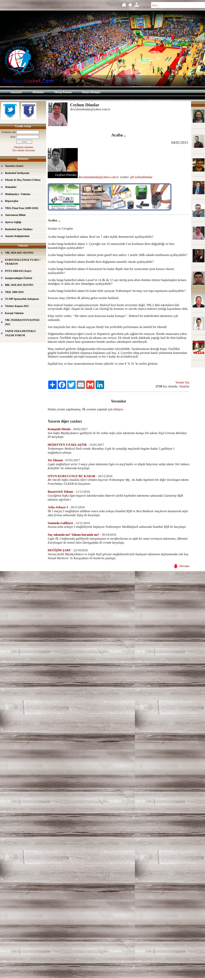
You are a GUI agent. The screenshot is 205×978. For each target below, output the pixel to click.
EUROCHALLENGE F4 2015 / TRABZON (22, 261)
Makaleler (11, 187)
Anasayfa (16, 92)
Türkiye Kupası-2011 (17, 306)
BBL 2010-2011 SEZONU (19, 284)
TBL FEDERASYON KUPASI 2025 (22, 322)
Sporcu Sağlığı (13, 222)
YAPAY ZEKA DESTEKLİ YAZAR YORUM (20, 333)
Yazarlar (184, 386)
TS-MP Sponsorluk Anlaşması (22, 298)
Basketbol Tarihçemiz (17, 173)
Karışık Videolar (14, 313)
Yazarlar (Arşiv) (14, 165)
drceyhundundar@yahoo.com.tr (99, 177)
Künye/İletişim (91, 92)
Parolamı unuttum (23, 147)
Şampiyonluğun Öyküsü (18, 278)
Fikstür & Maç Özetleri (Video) (22, 179)
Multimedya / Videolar (18, 194)
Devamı (181, 566)
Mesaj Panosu (63, 92)
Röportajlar (11, 201)
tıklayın (118, 409)
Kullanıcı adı (9, 132)
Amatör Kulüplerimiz (17, 236)
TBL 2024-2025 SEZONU (19, 252)
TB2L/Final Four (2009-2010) (21, 208)
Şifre (13, 136)
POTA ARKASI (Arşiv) (18, 270)
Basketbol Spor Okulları (18, 229)
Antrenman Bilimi (15, 214)
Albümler (38, 92)
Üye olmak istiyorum (23, 150)
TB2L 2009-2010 (14, 292)
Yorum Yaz (182, 382)
